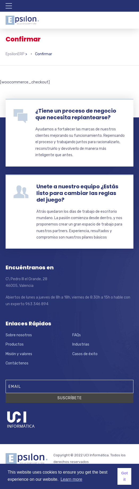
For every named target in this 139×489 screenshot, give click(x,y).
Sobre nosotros (19, 335)
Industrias (80, 344)
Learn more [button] (71, 479)
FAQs (76, 335)
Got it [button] (124, 476)
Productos (15, 344)
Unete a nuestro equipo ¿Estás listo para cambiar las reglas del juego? (77, 193)
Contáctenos (17, 363)
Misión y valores (19, 354)
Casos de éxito (85, 354)
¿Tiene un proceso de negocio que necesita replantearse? (75, 114)
